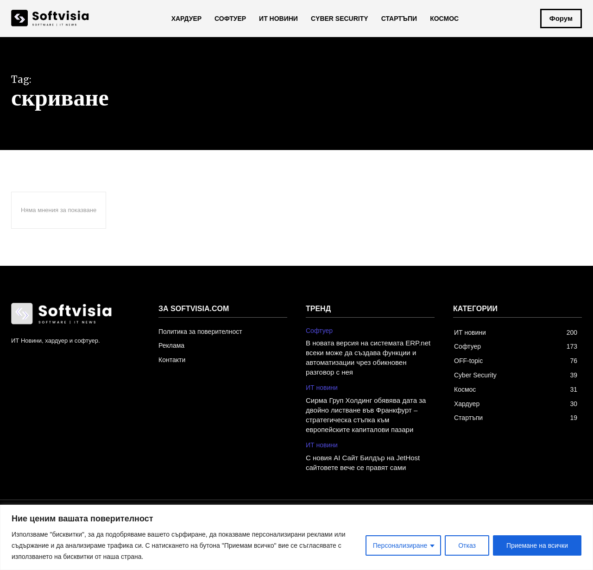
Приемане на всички (537, 545)
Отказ (467, 545)
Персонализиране (400, 545)
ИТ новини (322, 387)
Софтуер (319, 330)
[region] (296, 537)
